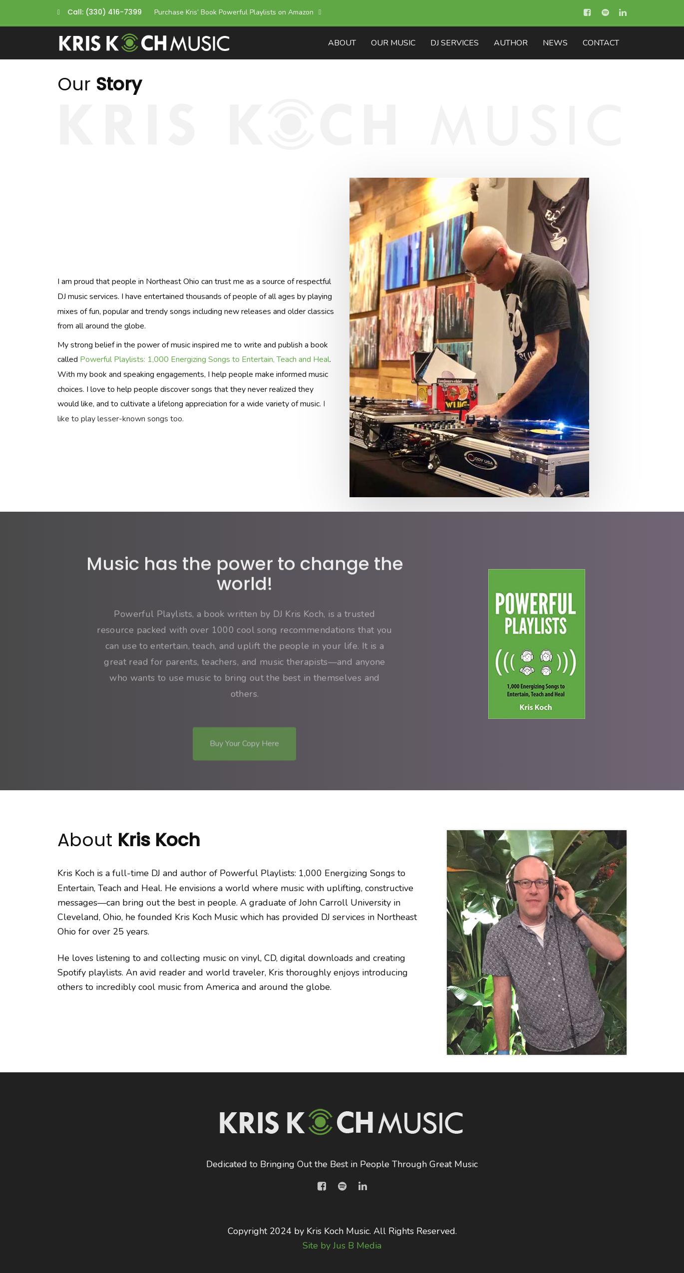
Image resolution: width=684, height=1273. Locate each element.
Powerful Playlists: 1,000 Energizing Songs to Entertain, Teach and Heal (205, 359)
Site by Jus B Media (342, 1246)
